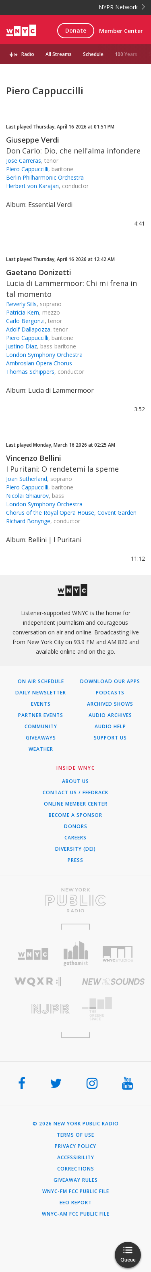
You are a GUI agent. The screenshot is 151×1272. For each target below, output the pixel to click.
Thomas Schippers (30, 371)
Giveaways (41, 737)
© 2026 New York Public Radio (76, 1123)
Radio (27, 54)
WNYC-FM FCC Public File (75, 1191)
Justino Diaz (21, 346)
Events (41, 704)
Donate (75, 30)
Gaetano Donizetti (38, 272)
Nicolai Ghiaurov (27, 495)
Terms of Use (75, 1135)
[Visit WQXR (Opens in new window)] (38, 982)
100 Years (126, 54)
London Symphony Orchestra (44, 354)
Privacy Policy (75, 1146)
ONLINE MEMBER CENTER (76, 804)
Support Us (110, 737)
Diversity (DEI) (75, 849)
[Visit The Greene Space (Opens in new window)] (113, 1009)
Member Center (121, 31)
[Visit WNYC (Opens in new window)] (33, 954)
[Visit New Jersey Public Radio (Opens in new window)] (38, 1009)
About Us (75, 781)
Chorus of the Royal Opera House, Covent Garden (71, 512)
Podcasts (110, 692)
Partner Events (40, 715)
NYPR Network (122, 7)
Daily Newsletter (40, 692)
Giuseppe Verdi (32, 140)
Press (75, 860)
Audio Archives (110, 715)
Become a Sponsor (75, 815)
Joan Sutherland (26, 479)
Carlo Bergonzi (25, 321)
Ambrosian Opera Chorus (39, 363)
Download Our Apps (110, 681)
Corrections (75, 1168)
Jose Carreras (23, 160)
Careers (75, 837)
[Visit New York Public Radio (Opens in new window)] (75, 900)
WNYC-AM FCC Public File (76, 1214)
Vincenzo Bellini (33, 458)
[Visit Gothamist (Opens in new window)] (75, 953)
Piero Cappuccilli (27, 169)
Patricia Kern (22, 312)
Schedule (93, 54)
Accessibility (75, 1157)
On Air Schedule (41, 681)
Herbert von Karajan (32, 186)
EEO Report (76, 1202)
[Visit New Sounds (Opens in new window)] (113, 981)
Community (41, 726)
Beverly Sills (21, 304)
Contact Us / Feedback (75, 792)
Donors (75, 826)
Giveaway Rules (76, 1180)
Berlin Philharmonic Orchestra (45, 177)
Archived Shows (110, 704)
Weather (41, 749)
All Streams (59, 54)
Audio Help (110, 726)
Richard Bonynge (28, 521)
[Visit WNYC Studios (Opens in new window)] (118, 954)
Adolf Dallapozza (28, 329)
